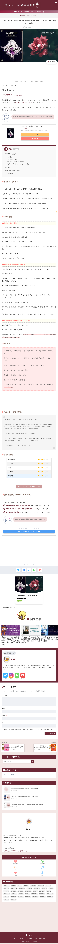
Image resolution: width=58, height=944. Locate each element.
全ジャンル (15, 863)
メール (4, 716)
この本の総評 (9, 174)
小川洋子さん (24, 852)
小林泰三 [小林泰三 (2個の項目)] (6, 892)
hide (16, 149)
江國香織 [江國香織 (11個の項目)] (42, 894)
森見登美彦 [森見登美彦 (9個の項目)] (34, 894)
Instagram (11, 679)
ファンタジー (14, 608)
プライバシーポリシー (39, 939)
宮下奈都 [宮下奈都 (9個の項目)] (29, 889)
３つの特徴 (8, 157)
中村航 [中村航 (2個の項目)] (13, 886)
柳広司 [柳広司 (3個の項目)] (21, 894)
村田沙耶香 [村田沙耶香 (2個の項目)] (7, 894)
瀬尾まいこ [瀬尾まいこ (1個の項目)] (50, 894)
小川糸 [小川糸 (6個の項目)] (51, 889)
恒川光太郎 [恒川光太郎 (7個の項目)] (28, 892)
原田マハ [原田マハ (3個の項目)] (6, 889)
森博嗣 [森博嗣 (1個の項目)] (27, 894)
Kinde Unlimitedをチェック (27, 532)
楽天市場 (34, 139)
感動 (42, 874)
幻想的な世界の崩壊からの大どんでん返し (18, 164)
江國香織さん (16, 852)
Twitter (5, 679)
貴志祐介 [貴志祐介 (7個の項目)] (42, 897)
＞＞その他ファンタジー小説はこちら (29, 487)
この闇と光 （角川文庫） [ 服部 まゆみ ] (33, 126)
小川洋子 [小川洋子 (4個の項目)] (44, 889)
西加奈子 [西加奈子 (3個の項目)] (27, 897)
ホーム (15, 939)
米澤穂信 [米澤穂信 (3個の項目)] (13, 897)
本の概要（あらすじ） (11, 154)
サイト (4, 724)
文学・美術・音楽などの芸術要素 (15, 162)
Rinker (26, 128)
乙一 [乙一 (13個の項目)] (19, 886)
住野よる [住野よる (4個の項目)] (48, 886)
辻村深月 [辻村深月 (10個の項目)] (50, 897)
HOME (29, 936)
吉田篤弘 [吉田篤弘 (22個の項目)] (22, 889)
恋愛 (15, 874)
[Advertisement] (29, 72)
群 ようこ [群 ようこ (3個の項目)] (20, 897)
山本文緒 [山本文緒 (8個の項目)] (13, 892)
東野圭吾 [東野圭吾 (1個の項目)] (14, 894)
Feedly (17, 679)
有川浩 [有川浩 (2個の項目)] (48, 892)
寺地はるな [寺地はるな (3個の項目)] (37, 889)
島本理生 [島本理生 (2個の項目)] (20, 892)
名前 (4, 709)
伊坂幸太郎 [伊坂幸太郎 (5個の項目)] (41, 886)
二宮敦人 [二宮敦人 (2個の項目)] (25, 886)
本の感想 (7, 167)
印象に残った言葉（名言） (12, 171)
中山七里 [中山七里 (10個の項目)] (6, 886)
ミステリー (42, 863)
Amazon (34, 135)
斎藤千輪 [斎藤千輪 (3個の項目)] (41, 892)
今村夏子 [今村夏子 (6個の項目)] (33, 886)
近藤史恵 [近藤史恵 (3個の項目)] (6, 900)
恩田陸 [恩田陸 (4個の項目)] (35, 892)
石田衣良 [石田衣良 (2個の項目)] (6, 897)
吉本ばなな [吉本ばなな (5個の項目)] (14, 889)
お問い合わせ (28, 939)
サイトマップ (21, 939)
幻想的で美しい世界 (12, 160)
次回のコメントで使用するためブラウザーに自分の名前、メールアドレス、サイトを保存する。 (29, 730)
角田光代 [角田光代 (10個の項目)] (35, 897)
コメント (4, 696)
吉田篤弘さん (7, 852)
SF (15, 869)
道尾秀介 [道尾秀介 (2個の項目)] (13, 900)
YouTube (22, 679)
